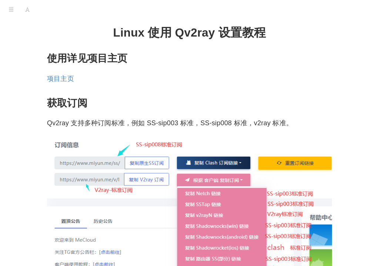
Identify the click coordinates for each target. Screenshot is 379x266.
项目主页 (60, 78)
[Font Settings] (27, 9)
